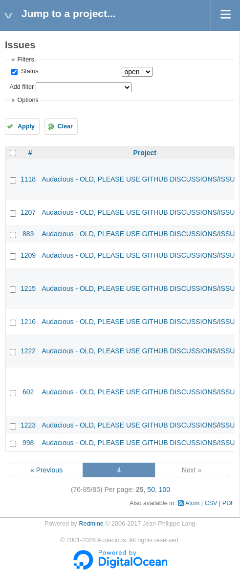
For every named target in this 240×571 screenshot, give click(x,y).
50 (151, 489)
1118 (28, 179)
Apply (26, 126)
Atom (192, 503)
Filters (25, 59)
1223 (28, 425)
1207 (28, 212)
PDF (228, 503)
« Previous (46, 470)
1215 (28, 288)
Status (28, 71)
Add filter (21, 86)
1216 (28, 322)
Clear (65, 126)
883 (28, 234)
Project (144, 153)
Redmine (91, 523)
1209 (28, 255)
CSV (211, 503)
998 (28, 443)
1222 (28, 351)
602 (28, 392)
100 (164, 489)
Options (27, 100)
